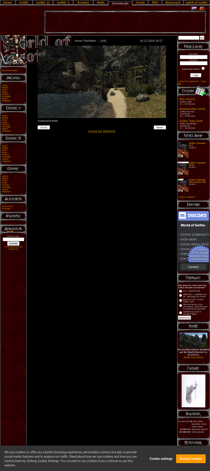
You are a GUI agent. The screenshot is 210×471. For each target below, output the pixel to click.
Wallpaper (6, 101)
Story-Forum (7, 206)
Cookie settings (161, 460)
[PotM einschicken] (193, 357)
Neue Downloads (10, 70)
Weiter (160, 127)
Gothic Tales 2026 (191, 121)
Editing (5, 87)
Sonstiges (6, 96)
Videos (5, 98)
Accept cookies (191, 460)
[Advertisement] (125, 22)
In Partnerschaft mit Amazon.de (13, 248)
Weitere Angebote (187, 197)
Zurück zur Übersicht (101, 131)
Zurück (43, 127)
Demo (4, 85)
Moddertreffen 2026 (192, 109)
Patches (5, 94)
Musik (4, 92)
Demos (5, 176)
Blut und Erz (188, 99)
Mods (4, 90)
